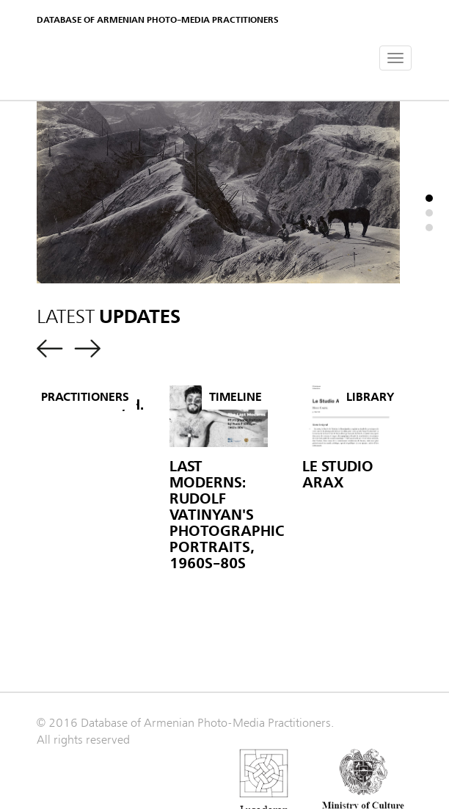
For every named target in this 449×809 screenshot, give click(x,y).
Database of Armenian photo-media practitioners (158, 19)
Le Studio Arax (337, 474)
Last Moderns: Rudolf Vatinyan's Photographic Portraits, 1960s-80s (227, 515)
